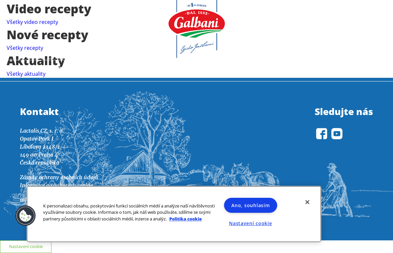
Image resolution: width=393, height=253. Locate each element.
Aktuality (200, 70)
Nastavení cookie (26, 246)
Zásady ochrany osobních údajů (59, 177)
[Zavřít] (307, 202)
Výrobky (266, 70)
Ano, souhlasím (250, 205)
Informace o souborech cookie (56, 185)
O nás (324, 70)
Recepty (133, 70)
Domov (72, 70)
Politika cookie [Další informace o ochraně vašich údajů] (185, 219)
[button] (25, 215)
